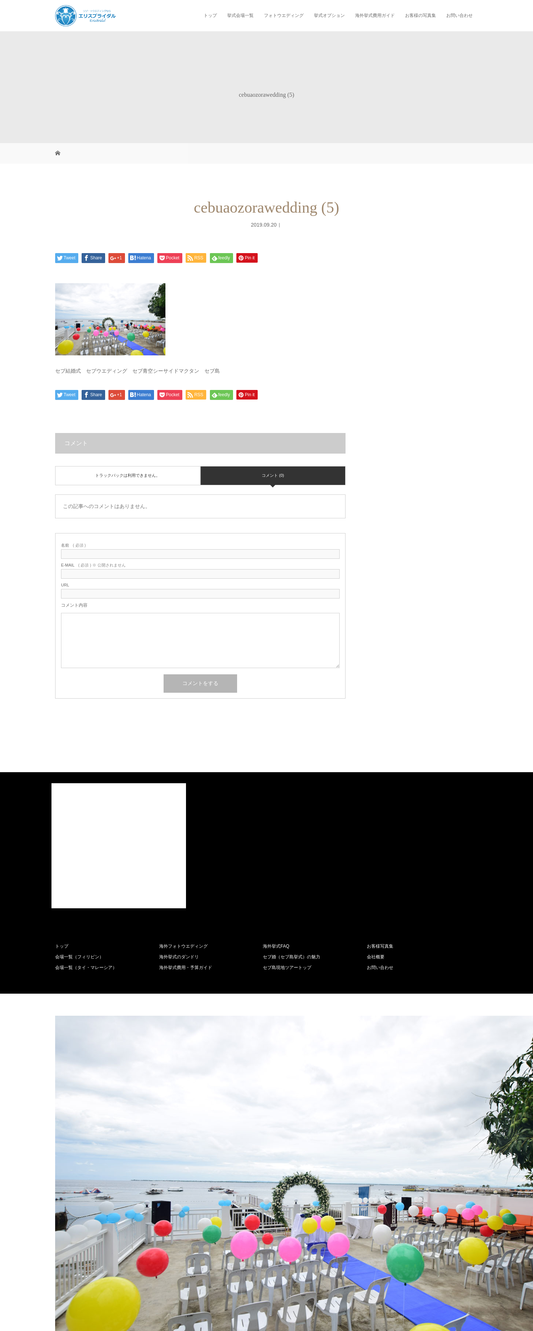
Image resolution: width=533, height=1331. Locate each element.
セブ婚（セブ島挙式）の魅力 (291, 956)
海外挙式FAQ (276, 946)
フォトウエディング (284, 15)
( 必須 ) (73, 545)
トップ (210, 15)
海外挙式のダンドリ (179, 956)
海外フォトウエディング (183, 946)
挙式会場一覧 (240, 15)
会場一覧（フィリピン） (79, 956)
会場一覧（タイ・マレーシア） (86, 967)
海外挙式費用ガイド (375, 15)
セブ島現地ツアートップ (287, 967)
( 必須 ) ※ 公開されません (93, 565)
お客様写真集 (380, 946)
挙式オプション (329, 15)
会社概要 (375, 956)
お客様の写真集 (420, 15)
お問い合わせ (459, 15)
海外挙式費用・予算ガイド (185, 967)
